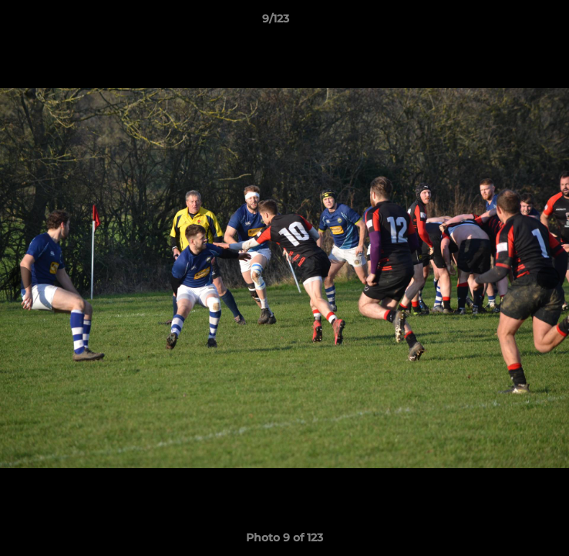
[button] (513, 22)
